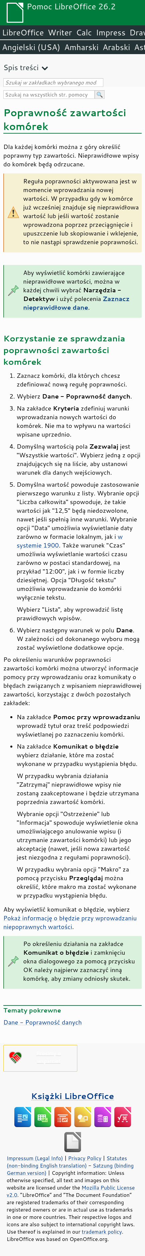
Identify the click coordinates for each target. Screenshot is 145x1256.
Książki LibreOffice (72, 1096)
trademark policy (102, 1231)
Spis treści (21, 67)
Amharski (81, 47)
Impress (111, 32)
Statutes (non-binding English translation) (67, 1161)
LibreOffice (23, 32)
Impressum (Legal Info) (35, 1158)
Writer (60, 32)
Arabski (116, 47)
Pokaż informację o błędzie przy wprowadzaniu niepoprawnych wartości (70, 922)
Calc (84, 32)
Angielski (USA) (31, 47)
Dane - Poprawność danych (42, 1022)
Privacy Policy (84, 1158)
